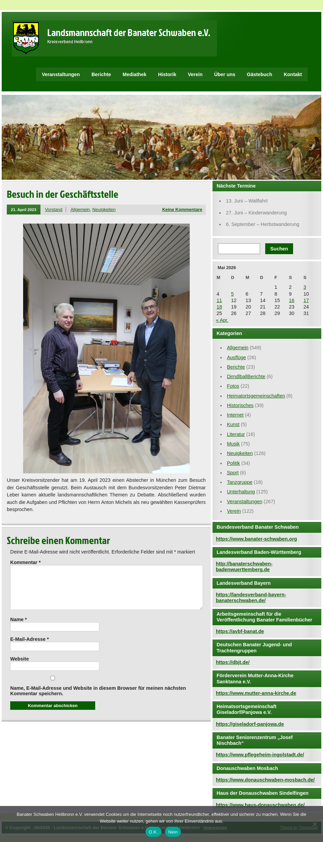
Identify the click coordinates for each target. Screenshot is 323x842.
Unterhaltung (241, 491)
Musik (233, 443)
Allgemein (80, 209)
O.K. (153, 832)
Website (19, 667)
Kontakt (293, 74)
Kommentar (25, 562)
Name (18, 627)
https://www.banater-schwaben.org (256, 539)
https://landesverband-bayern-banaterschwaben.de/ (251, 597)
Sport (232, 472)
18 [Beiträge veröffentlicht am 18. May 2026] (219, 307)
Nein (173, 832)
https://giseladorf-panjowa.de (250, 724)
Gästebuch (259, 74)
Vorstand (53, 209)
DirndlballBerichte (246, 376)
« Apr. (222, 320)
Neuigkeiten (103, 209)
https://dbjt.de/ (233, 662)
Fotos (233, 386)
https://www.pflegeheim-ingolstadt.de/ (260, 754)
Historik (167, 74)
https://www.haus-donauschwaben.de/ (260, 805)
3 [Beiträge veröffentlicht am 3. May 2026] (304, 287)
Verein (195, 74)
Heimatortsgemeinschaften (256, 396)
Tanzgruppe (239, 482)
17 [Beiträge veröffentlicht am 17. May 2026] (306, 300)
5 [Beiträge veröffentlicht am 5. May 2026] (232, 294)
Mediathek (135, 74)
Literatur (236, 434)
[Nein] (314, 824)
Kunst (233, 424)
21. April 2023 (23, 209)
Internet (235, 415)
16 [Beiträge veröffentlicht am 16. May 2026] (291, 300)
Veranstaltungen (61, 74)
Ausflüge (236, 357)
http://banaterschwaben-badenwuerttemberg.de (244, 566)
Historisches (240, 405)
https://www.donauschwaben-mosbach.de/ (265, 780)
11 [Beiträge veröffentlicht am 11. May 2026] (219, 300)
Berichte (101, 74)
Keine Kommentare (182, 209)
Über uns (224, 74)
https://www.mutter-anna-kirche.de (256, 693)
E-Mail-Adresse (29, 647)
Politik (233, 463)
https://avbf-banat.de (240, 631)
